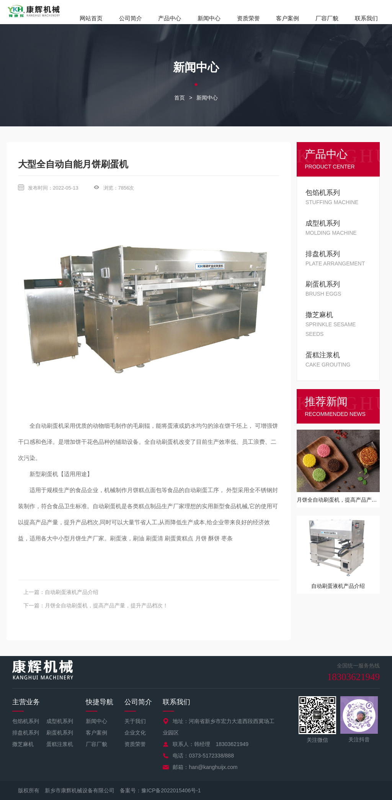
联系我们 (366, 18)
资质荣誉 (248, 18)
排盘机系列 (25, 733)
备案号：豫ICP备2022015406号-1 (160, 790)
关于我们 (135, 721)
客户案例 (287, 18)
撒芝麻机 (23, 744)
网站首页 (91, 18)
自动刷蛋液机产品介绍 (71, 592)
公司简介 (130, 18)
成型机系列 (59, 721)
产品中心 (169, 18)
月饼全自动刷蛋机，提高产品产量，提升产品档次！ (106, 605)
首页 (179, 98)
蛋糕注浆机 (59, 744)
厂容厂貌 (326, 18)
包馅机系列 (25, 721)
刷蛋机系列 (59, 733)
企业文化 (135, 733)
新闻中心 (209, 18)
